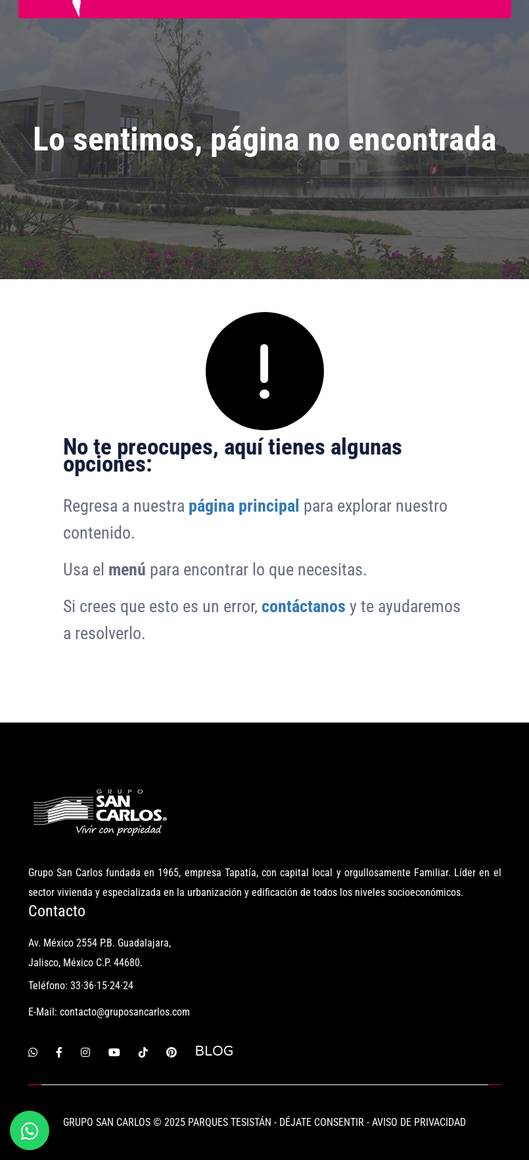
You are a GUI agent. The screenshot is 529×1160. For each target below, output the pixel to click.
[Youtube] (114, 1052)
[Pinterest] (171, 1052)
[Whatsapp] (32, 1052)
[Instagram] (85, 1052)
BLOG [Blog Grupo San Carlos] (214, 1051)
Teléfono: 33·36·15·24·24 (80, 985)
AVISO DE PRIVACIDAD (419, 1122)
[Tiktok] (143, 1052)
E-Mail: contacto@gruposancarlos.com (109, 1012)
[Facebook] (59, 1052)
